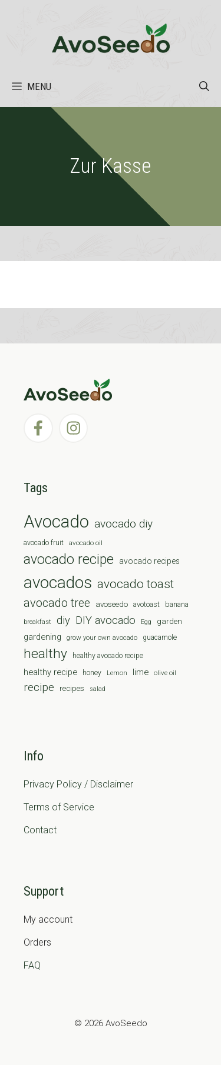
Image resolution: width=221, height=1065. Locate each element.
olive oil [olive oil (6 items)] (165, 673)
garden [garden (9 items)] (169, 621)
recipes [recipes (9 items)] (72, 688)
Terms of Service (59, 807)
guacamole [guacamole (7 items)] (160, 637)
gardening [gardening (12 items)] (42, 637)
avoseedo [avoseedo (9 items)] (111, 604)
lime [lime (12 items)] (141, 672)
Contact (40, 830)
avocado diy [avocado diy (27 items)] (123, 523)
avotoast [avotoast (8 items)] (146, 604)
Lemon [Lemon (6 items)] (117, 673)
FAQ (32, 965)
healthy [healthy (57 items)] (45, 654)
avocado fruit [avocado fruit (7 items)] (44, 543)
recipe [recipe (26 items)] (39, 687)
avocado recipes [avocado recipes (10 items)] (149, 561)
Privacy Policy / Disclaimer (78, 784)
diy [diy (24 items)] (63, 620)
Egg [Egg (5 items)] (146, 622)
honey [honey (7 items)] (92, 673)
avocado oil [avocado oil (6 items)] (86, 543)
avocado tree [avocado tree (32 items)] (57, 603)
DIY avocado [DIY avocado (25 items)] (105, 620)
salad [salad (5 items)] (97, 689)
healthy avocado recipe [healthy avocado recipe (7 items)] (107, 656)
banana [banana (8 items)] (177, 604)
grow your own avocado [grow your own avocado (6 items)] (102, 637)
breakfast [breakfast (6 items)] (37, 621)
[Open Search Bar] (204, 86)
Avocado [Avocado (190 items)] (56, 522)
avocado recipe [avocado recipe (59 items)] (69, 559)
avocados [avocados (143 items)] (58, 582)
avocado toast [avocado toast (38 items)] (135, 584)
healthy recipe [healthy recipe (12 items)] (50, 672)
